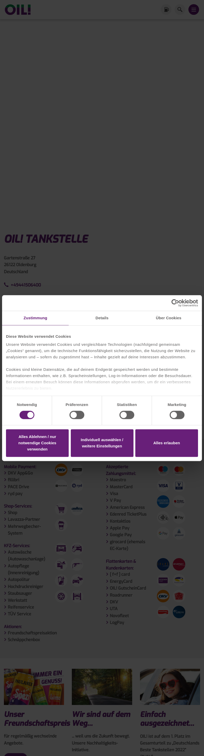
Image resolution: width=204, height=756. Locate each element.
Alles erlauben (166, 443)
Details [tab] (102, 318)
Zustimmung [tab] (35, 318)
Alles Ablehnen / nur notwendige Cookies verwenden (37, 442)
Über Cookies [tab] (168, 318)
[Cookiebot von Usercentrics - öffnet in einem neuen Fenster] (175, 303)
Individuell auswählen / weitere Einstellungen (102, 443)
